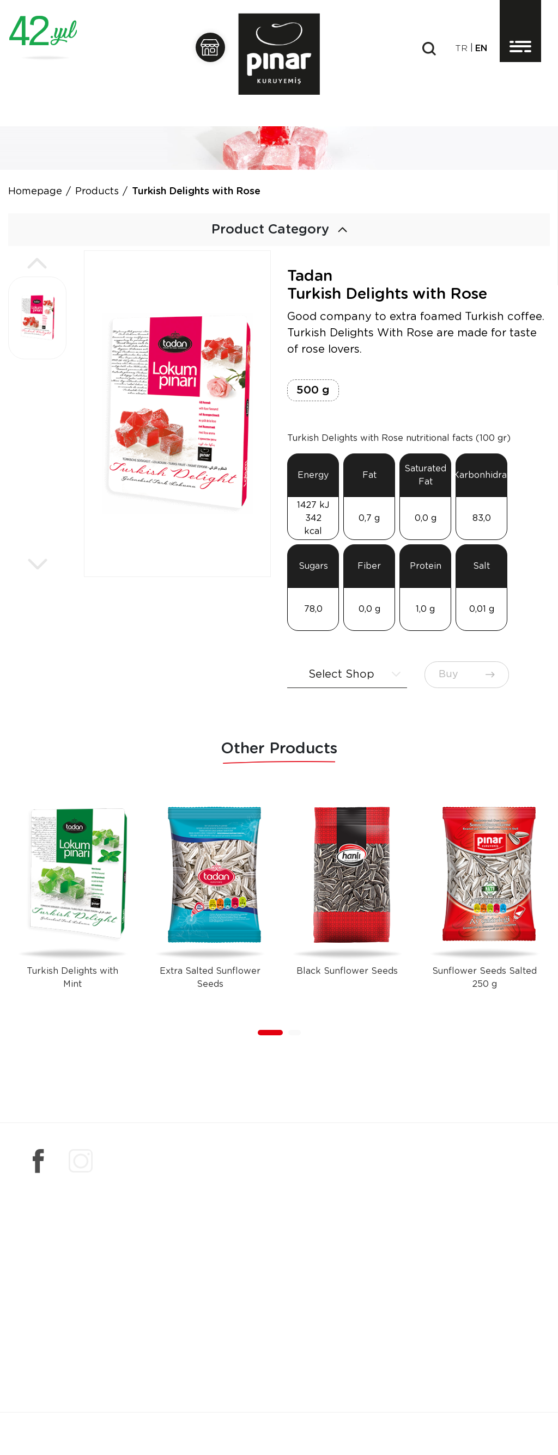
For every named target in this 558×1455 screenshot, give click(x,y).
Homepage (35, 192)
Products (97, 192)
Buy (467, 674)
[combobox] (347, 674)
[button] (37, 263)
